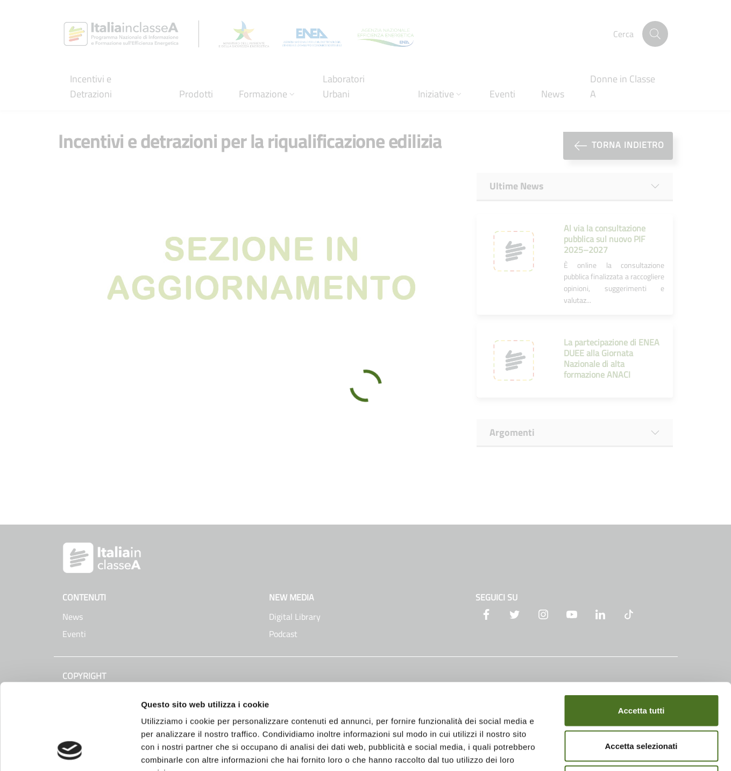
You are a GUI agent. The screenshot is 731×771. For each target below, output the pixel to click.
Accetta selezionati (641, 665)
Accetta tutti (641, 629)
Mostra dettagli (566, 749)
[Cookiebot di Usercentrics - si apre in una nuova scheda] (70, 750)
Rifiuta (641, 700)
